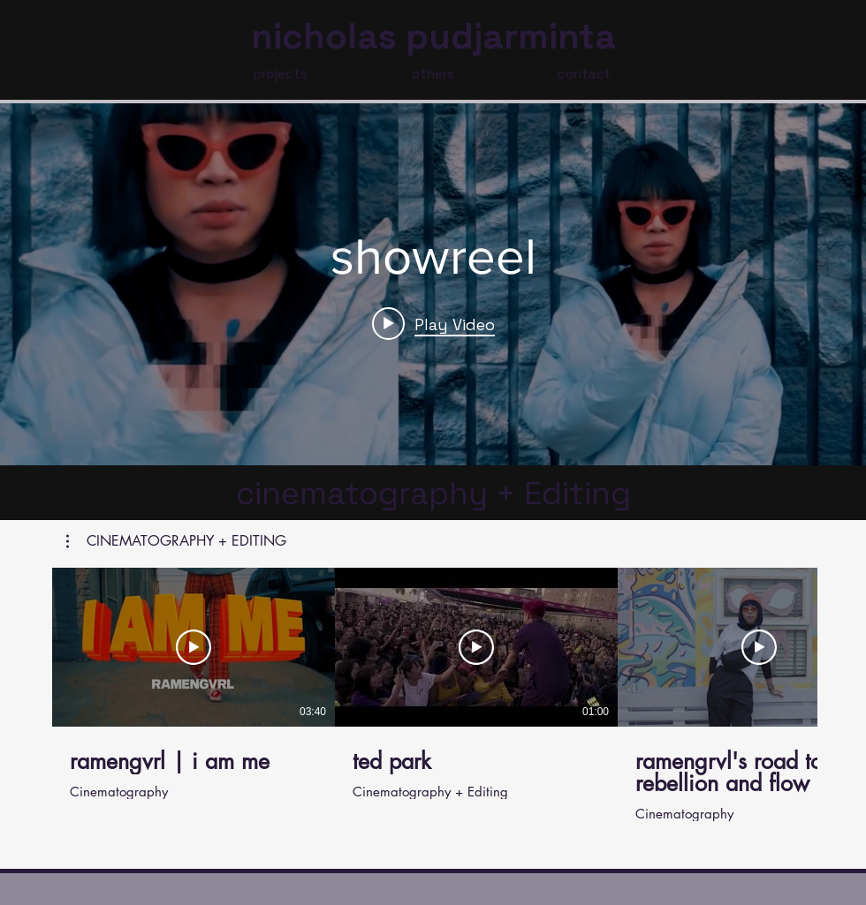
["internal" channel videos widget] (433, 284)
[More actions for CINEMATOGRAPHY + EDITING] (176, 541)
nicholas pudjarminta (433, 36)
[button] (176, 541)
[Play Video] (193, 647)
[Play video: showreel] (433, 323)
